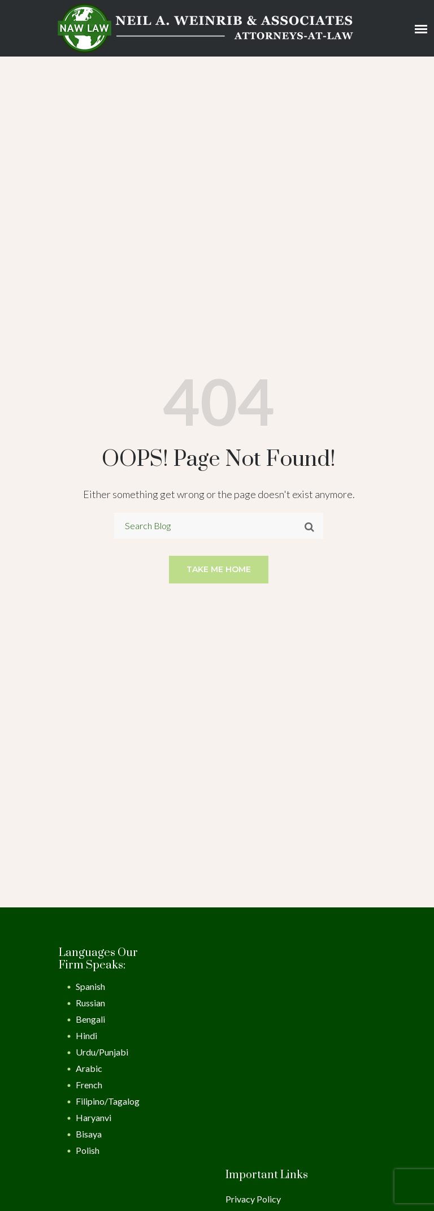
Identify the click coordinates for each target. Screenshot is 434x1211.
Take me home (218, 569)
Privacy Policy (253, 1198)
